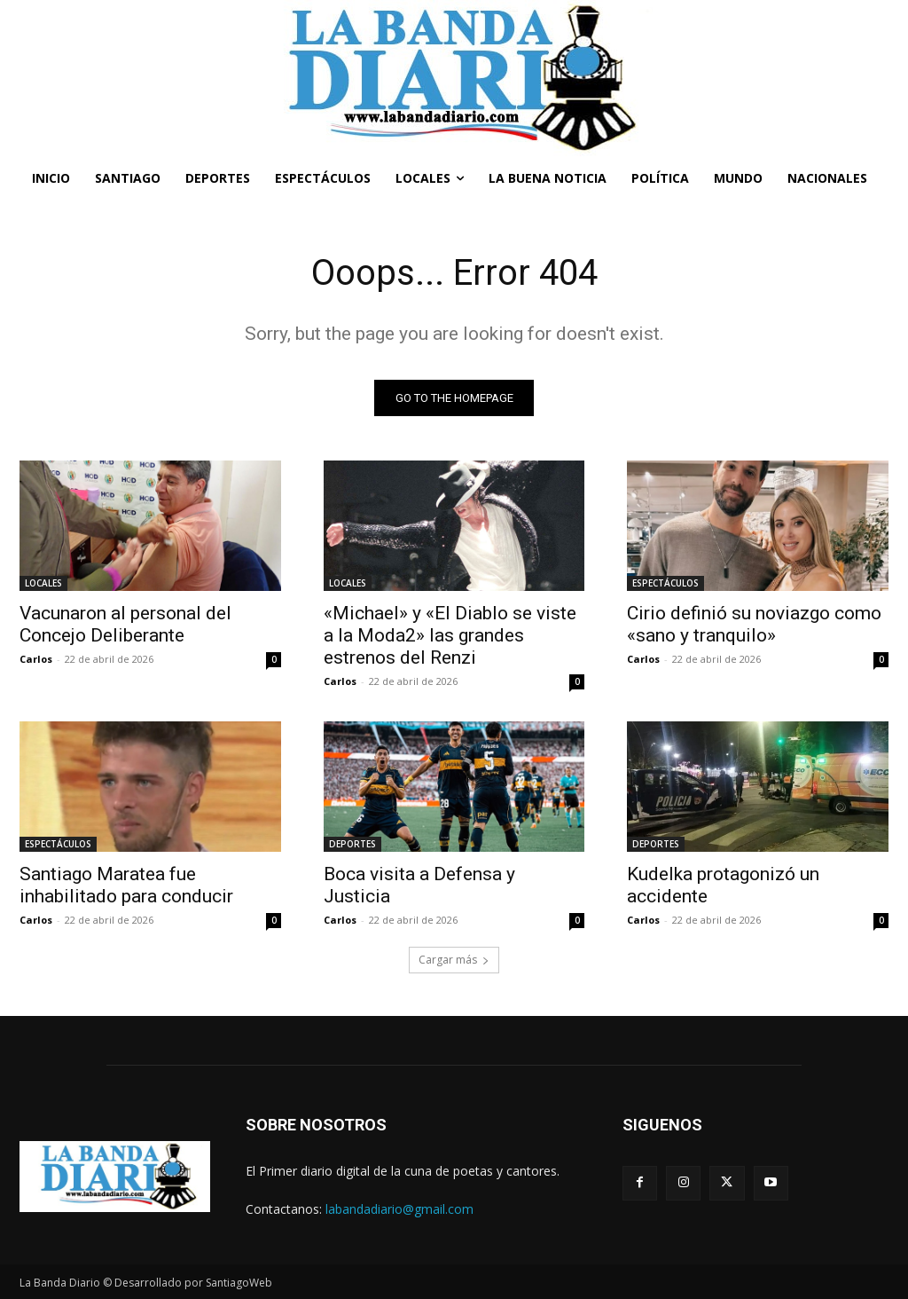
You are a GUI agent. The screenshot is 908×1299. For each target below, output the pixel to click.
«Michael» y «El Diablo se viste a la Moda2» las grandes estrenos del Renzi (450, 635)
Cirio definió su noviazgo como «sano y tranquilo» (754, 624)
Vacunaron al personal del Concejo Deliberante (125, 624)
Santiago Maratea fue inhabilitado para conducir (126, 886)
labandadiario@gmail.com (399, 1209)
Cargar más (454, 959)
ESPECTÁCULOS (665, 583)
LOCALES (43, 583)
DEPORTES (352, 844)
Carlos (36, 658)
